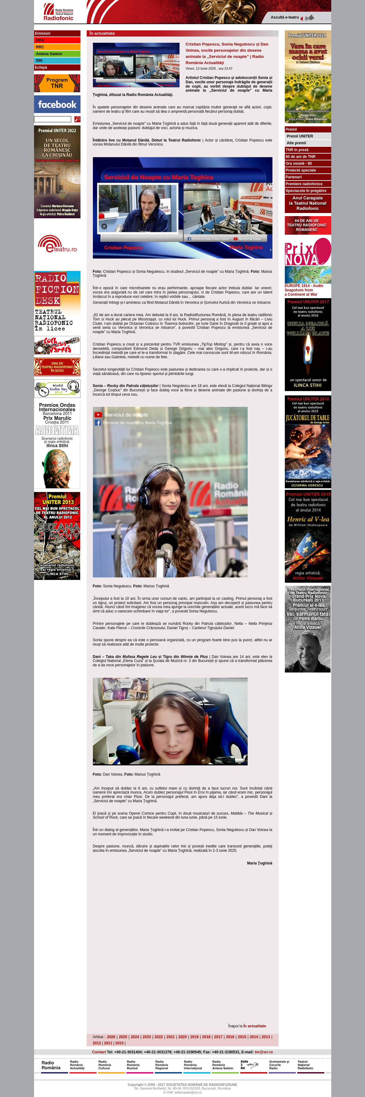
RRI (39, 61)
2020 (182, 1037)
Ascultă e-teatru (285, 17)
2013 (266, 1037)
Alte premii (296, 143)
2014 (254, 1037)
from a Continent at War (301, 292)
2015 (242, 1037)
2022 (158, 1037)
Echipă (41, 67)
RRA (40, 40)
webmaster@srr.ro (188, 1092)
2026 (111, 1037)
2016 (230, 1037)
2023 (147, 1037)
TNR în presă (297, 150)
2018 (206, 1037)
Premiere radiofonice (304, 184)
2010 (119, 1043)
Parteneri (294, 177)
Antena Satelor (49, 54)
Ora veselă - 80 (299, 163)
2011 (108, 1043)
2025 (123, 1037)
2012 (97, 1043)
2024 (135, 1037)
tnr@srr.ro (264, 1052)
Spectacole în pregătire (306, 191)
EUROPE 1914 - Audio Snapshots (308, 286)
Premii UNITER (300, 136)
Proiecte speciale (301, 170)
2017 (218, 1037)
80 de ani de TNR (301, 157)
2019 (194, 1037)
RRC (40, 47)
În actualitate (254, 1026)
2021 (171, 1037)
